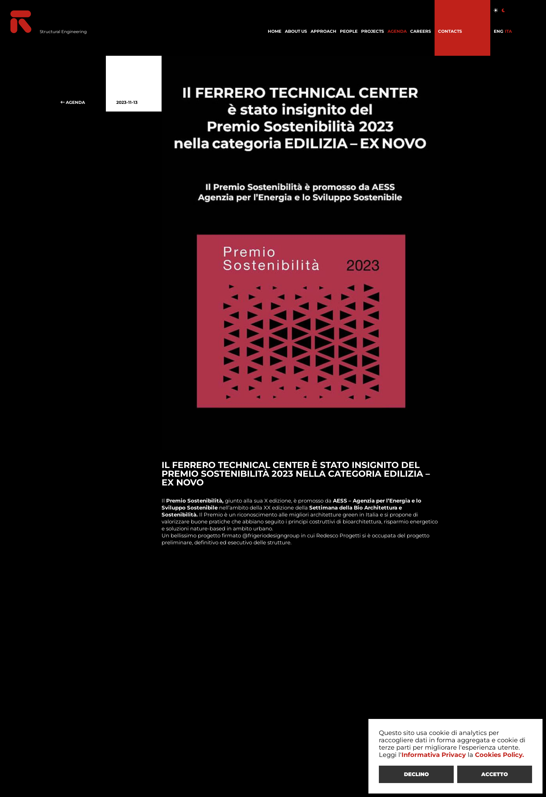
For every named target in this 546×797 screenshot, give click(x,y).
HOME (274, 31)
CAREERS (420, 31)
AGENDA (397, 31)
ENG (498, 31)
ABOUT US (296, 31)
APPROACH (323, 31)
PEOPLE (349, 31)
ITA (508, 31)
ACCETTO (494, 774)
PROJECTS (372, 31)
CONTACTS (450, 31)
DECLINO (416, 774)
